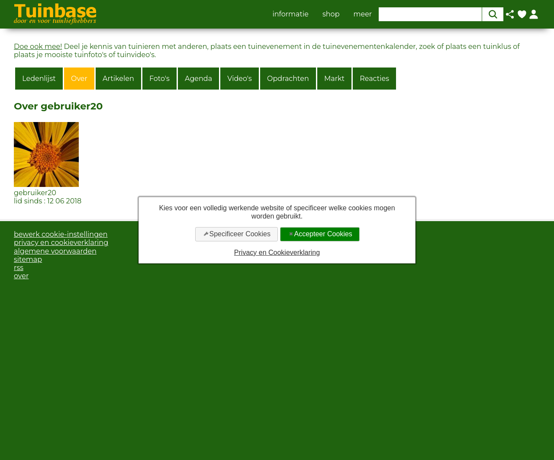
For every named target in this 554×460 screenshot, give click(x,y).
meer (363, 14)
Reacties (374, 78)
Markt (334, 78)
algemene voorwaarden (55, 251)
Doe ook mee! (38, 46)
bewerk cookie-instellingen (61, 234)
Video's (239, 78)
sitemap (28, 259)
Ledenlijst (39, 78)
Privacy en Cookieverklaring (277, 252)
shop (331, 14)
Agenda (198, 78)
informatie (290, 14)
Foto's (159, 78)
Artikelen (118, 78)
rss (18, 268)
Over (79, 78)
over (21, 276)
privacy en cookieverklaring (61, 242)
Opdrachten (288, 78)
